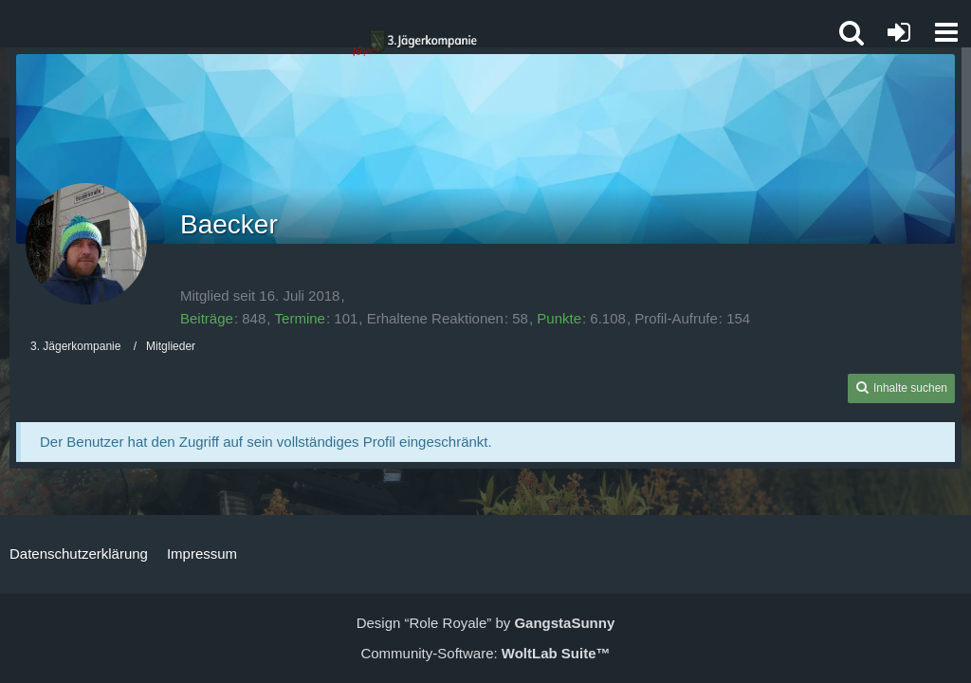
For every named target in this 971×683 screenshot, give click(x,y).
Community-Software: (485, 653)
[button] (946, 32)
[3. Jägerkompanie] (414, 44)
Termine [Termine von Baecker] (300, 318)
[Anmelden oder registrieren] (899, 32)
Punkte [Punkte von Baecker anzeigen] (559, 318)
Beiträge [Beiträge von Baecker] (206, 318)
